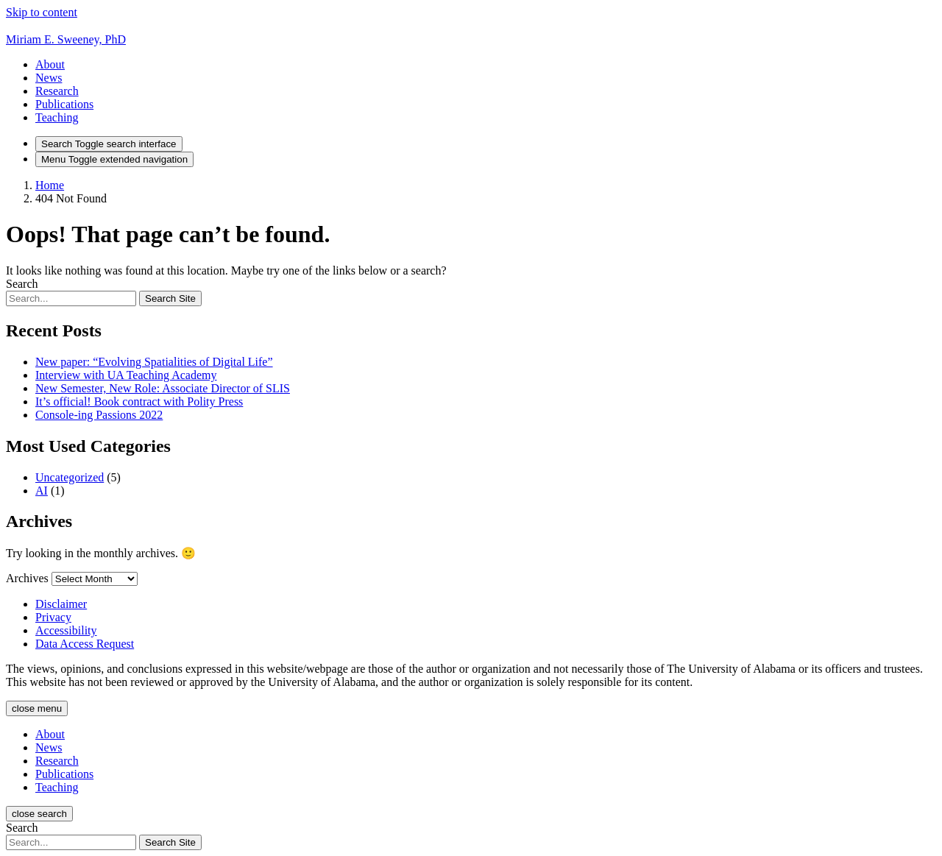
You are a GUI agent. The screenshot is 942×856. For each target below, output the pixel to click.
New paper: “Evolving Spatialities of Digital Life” (154, 362)
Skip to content (41, 12)
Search (22, 283)
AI (41, 490)
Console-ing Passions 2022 (99, 414)
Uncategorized (69, 477)
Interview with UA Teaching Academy (126, 375)
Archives (27, 578)
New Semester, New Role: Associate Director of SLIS (162, 388)
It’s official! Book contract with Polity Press (139, 401)
